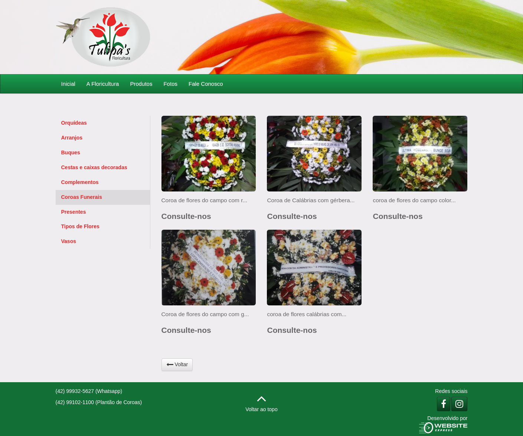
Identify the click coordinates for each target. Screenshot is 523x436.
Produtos (141, 84)
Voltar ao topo (261, 401)
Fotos (170, 84)
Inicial (68, 84)
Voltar (177, 364)
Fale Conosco (206, 84)
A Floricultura (102, 84)
